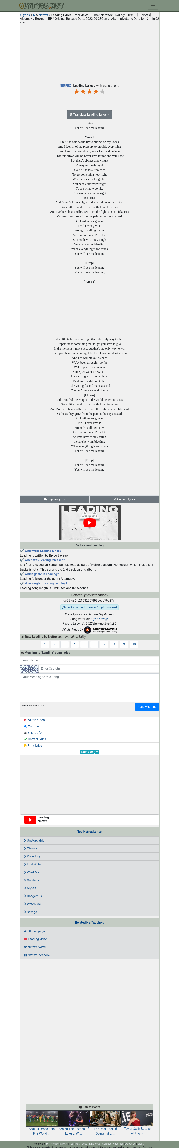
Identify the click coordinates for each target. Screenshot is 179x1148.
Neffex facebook (37, 955)
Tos (71, 1143)
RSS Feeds (81, 1143)
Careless (31, 880)
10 (134, 644)
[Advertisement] (89, 53)
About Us (130, 1143)
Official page (34, 931)
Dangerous (33, 896)
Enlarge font (34, 733)
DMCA (64, 1143)
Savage (30, 912)
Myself (30, 888)
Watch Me (32, 904)
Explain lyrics (55, 499)
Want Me (31, 872)
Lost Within (33, 864)
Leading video (35, 939)
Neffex (43, 15)
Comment (33, 726)
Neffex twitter (35, 947)
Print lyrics (33, 745)
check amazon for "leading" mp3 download (89, 607)
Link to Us (94, 1143)
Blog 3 (141, 1143)
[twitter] (47, 1143)
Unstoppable (34, 840)
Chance (31, 848)
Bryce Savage (100, 619)
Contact (106, 1143)
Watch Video (34, 720)
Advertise (118, 1143)
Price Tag (32, 856)
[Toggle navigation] (153, 6)
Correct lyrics (124, 499)
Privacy (54, 1143)
